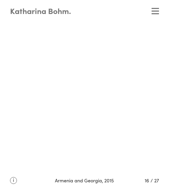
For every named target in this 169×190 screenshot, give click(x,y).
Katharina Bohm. (40, 12)
